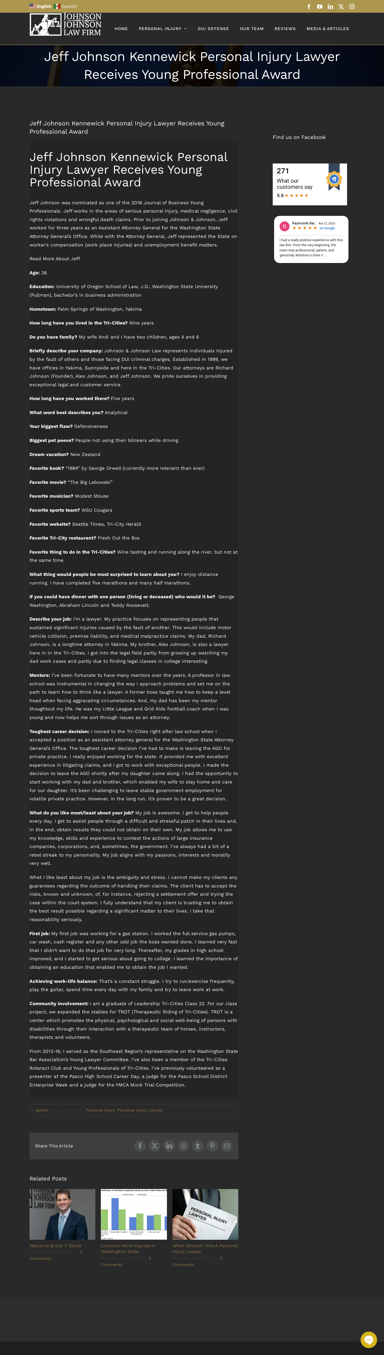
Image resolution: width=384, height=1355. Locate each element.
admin (42, 1110)
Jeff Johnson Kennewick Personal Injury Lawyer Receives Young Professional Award (128, 169)
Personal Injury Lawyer (140, 1110)
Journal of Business (166, 202)
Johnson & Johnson (192, 219)
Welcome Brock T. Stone (55, 1245)
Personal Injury (100, 1110)
